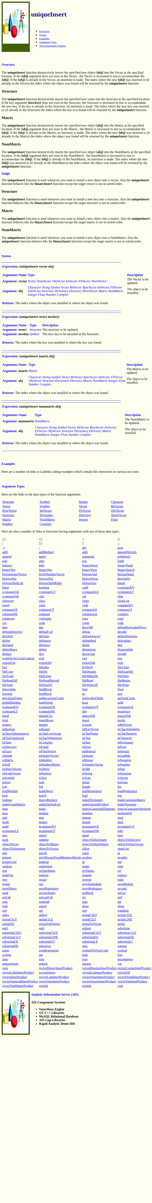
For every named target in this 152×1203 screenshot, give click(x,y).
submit (86, 928)
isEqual (44, 747)
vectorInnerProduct (14, 977)
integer (43, 724)
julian (85, 782)
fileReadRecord (49, 680)
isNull (6, 764)
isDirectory (9, 747)
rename (87, 875)
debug (86, 631)
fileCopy (8, 671)
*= (40, 543)
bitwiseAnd (89, 574)
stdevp (43, 915)
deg (120, 645)
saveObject (9, 888)
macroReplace (48, 800)
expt (120, 662)
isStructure (124, 773)
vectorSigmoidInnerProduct (20, 981)
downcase (88, 654)
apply (42, 556)
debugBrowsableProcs (132, 627)
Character (117, 502)
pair (4, 853)
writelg (43, 986)
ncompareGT (126, 826)
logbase (7, 800)
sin (119, 901)
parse (85, 853)
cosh (42, 623)
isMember (45, 760)
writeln (86, 986)
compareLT (125, 609)
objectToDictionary (94, 839)
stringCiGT (9, 919)
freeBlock (45, 693)
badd (121, 561)
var (120, 963)
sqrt (84, 910)
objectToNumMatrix (95, 844)
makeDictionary (92, 800)
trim (41, 959)
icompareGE (47, 707)
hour (85, 702)
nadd (5, 826)
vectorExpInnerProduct (97, 972)
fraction (7, 693)
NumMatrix (47, 519)
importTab (124, 716)
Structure (8, 502)
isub (41, 782)
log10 (42, 795)
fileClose (123, 667)
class (42, 601)
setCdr (6, 897)
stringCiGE (125, 915)
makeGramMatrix (13, 804)
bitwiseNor (9, 578)
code (85, 605)
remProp (7, 875)
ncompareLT (47, 831)
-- (119, 543)
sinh (5, 906)
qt (83, 862)
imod (5, 716)
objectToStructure (13, 848)
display (6, 654)
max (5, 813)
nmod (42, 835)
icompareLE (125, 707)
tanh (85, 955)
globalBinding (11, 702)
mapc (42, 809)
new (5, 835)
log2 (85, 795)
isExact (7, 751)
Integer (83, 502)
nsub (5, 839)
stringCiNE (125, 919)
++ (4, 539)
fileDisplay (89, 671)
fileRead (87, 680)
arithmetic (124, 556)
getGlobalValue (12, 698)
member (87, 813)
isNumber (124, 764)
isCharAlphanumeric (15, 733)
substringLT (125, 941)
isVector (123, 778)
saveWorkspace (92, 888)
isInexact (123, 751)
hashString (46, 702)
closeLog (123, 601)
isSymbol (8, 778)
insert (85, 720)
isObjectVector (11, 769)
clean (85, 601)
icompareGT (90, 707)
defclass (44, 636)
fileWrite (123, 685)
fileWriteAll (90, 685)
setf (120, 897)
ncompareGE (90, 826)
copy (121, 618)
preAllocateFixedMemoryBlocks (60, 857)
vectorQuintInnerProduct (134, 977)
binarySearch (126, 570)
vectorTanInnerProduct (132, 981)
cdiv (42, 596)
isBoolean (8, 729)
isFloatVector (47, 751)
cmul (42, 605)
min (41, 817)
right (121, 879)
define (6, 640)
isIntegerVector (49, 755)
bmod (121, 583)
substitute (124, 928)
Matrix (6, 519)
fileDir (43, 671)
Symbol (45, 502)
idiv (84, 711)
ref (119, 870)
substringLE (90, 941)
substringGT (47, 941)
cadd (85, 587)
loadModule (10, 791)
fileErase (8, 676)
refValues (88, 870)
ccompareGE (10, 592)
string (121, 924)
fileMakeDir (90, 676)
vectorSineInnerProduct (54, 981)
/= (119, 539)
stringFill (8, 924)
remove (44, 875)
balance (7, 565)
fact (4, 667)
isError (86, 747)
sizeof (43, 906)
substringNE (10, 946)
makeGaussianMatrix (131, 800)
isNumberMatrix (49, 764)
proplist (122, 857)
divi (41, 654)
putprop (44, 862)
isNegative (124, 760)
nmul (85, 835)
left (41, 786)
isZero (6, 782)
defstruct (44, 645)
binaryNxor (89, 570)
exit (84, 658)
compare (44, 614)
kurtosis (123, 782)
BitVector (117, 506)
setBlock (87, 893)
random (7, 866)
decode (122, 631)
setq (4, 901)
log (120, 795)
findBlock (45, 689)
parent (43, 853)
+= (41, 539)
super (5, 950)
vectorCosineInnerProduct (134, 968)
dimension (89, 649)
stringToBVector (49, 924)
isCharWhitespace (50, 738)
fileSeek (7, 685)
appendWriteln (127, 552)
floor (121, 689)
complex (123, 614)
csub (120, 623)
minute (86, 817)
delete (43, 649)
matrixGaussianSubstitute (134, 809)
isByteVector (90, 729)
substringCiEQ (11, 932)
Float (114, 519)
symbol (122, 950)
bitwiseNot (46, 578)
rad (120, 862)
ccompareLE (90, 592)
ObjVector (117, 510)
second (122, 888)
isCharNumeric (127, 733)
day (41, 627)
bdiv (42, 565)
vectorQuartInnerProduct (98, 977)
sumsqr (122, 946)
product (87, 857)
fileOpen (123, 676)
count (85, 623)
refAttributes (47, 870)
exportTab (88, 662)
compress (8, 618)
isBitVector (125, 724)
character (8, 601)
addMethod (46, 552)
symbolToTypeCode (95, 950)
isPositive (45, 773)
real (4, 870)
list (120, 786)
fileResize (124, 680)
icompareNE (47, 711)
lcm (4, 786)
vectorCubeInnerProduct (18, 972)
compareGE (10, 609)
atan (41, 561)
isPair (121, 769)
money (43, 822)
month (86, 822)
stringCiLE (46, 919)
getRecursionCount (51, 698)
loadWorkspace (127, 791)
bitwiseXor (89, 583)
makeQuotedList (49, 804)
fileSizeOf (45, 685)
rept (4, 879)
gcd (120, 693)
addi (85, 552)
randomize (46, 866)
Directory (85, 515)
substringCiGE (48, 932)
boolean (44, 587)
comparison (89, 614)
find (84, 689)
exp (120, 658)
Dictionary (46, 515)
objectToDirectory (129, 839)
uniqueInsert (10, 963)
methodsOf (125, 813)
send (5, 893)
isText (43, 778)
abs (84, 547)
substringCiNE (48, 937)
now (120, 835)
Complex (46, 524)
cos (4, 623)
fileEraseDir (125, 671)
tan (41, 955)
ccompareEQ (126, 587)
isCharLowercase (50, 733)
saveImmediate (92, 884)
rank (120, 866)
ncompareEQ (47, 826)
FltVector (85, 510)
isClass (6, 742)
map (5, 809)
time (5, 959)
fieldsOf (87, 667)
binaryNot (45, 570)
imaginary (124, 711)
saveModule (125, 884)
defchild (7, 636)
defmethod (89, 640)
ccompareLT (126, 592)
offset (85, 848)
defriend (7, 645)
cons (85, 618)
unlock (43, 963)
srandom (123, 910)
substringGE (10, 941)
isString (87, 773)
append (6, 556)
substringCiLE (127, 932)
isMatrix (7, 760)
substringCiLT (11, 937)
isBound (44, 729)
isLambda (124, 755)
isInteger (87, 755)
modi (5, 822)
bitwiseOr (124, 578)
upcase (86, 963)
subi (41, 928)
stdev (5, 915)
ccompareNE (10, 596)
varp (5, 968)
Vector (83, 506)
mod (120, 817)
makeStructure (127, 804)
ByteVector (9, 510)
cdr (84, 596)
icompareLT (10, 711)
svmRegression (49, 950)
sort (4, 910)
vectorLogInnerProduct (54, 977)
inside (121, 720)
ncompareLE (10, 831)
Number (7, 524)
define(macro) (91, 636)
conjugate (45, 618)
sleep (121, 906)
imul (5, 720)
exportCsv (9, 662)
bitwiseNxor (90, 578)
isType (86, 778)
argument (88, 556)
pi (119, 853)
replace (122, 875)
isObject (44, 769)
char (120, 596)
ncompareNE (90, 831)
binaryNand (125, 565)
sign (84, 901)
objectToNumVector (131, 844)
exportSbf (45, 662)
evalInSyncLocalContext (18, 658)
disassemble (125, 649)
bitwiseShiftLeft (12, 583)
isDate (86, 742)
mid (4, 817)
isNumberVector (92, 764)
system (6, 955)
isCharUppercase (13, 738)
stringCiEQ (89, 915)
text (120, 955)
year (120, 986)
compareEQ (125, 605)
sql (41, 910)
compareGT (46, 609)
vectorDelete (47, 972)
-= (3, 547)
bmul (5, 587)
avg (84, 561)
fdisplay (44, 667)
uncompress (125, 959)
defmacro (45, 640)
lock (5, 795)
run (41, 884)
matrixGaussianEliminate (98, 809)
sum (84, 946)
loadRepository (92, 791)
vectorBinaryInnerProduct (56, 968)
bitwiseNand (126, 574)
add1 (5, 552)
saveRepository (49, 888)
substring (45, 946)
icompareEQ (10, 707)
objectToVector (49, 848)
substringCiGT (91, 932)
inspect (6, 724)
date (5, 627)
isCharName (90, 733)
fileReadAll (9, 680)
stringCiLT (89, 919)
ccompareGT (47, 592)
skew (85, 906)
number (44, 839)
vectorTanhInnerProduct (17, 986)
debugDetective (12, 631)
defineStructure (127, 636)
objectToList (10, 844)
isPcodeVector (11, 773)
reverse (86, 879)
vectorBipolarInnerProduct (99, 968)
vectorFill (124, 972)
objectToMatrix (49, 844)
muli (120, 822)
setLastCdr (46, 897)
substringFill (126, 937)
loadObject (46, 791)
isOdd (86, 769)
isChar (86, 738)
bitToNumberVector (52, 574)
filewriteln (9, 689)
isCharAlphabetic (129, 729)
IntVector (46, 510)
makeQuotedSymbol (95, 804)
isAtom (87, 724)
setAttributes (47, 893)
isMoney (87, 760)
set (84, 897)
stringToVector (91, 924)
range (85, 866)
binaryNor (9, 570)
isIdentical (89, 751)
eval (41, 658)
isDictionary (125, 742)
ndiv (120, 831)
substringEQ (90, 937)
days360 (87, 627)
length (86, 786)
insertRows (46, 720)
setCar (122, 893)
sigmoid (44, 901)
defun (85, 645)
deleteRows (9, 649)
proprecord (9, 862)
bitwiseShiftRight (50, 583)
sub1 (5, 928)
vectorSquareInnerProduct (99, 981)
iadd (120, 702)
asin (4, 561)
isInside (7, 755)
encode (122, 654)
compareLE (89, 609)
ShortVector (118, 515)
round (6, 884)
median (43, 813)
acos (120, 547)
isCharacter (125, 738)
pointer (6, 857)
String (6, 506)
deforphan (124, 640)
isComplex (46, 742)
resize (42, 879)
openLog (123, 848)
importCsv (46, 716)
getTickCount (126, 698)
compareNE (10, 614)
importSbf (88, 716)
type (85, 959)
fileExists (45, 676)
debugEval (46, 631)
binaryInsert (90, 565)
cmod (5, 605)
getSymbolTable (92, 698)
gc (83, 693)
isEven (122, 747)
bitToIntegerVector (14, 574)
